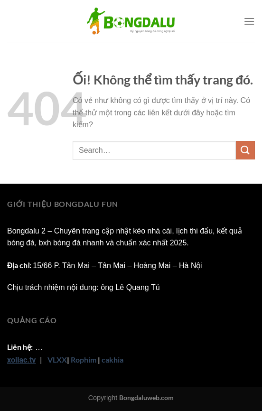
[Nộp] (245, 150)
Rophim (83, 359)
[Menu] (249, 21)
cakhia (112, 359)
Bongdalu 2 (26, 231)
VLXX (57, 359)
